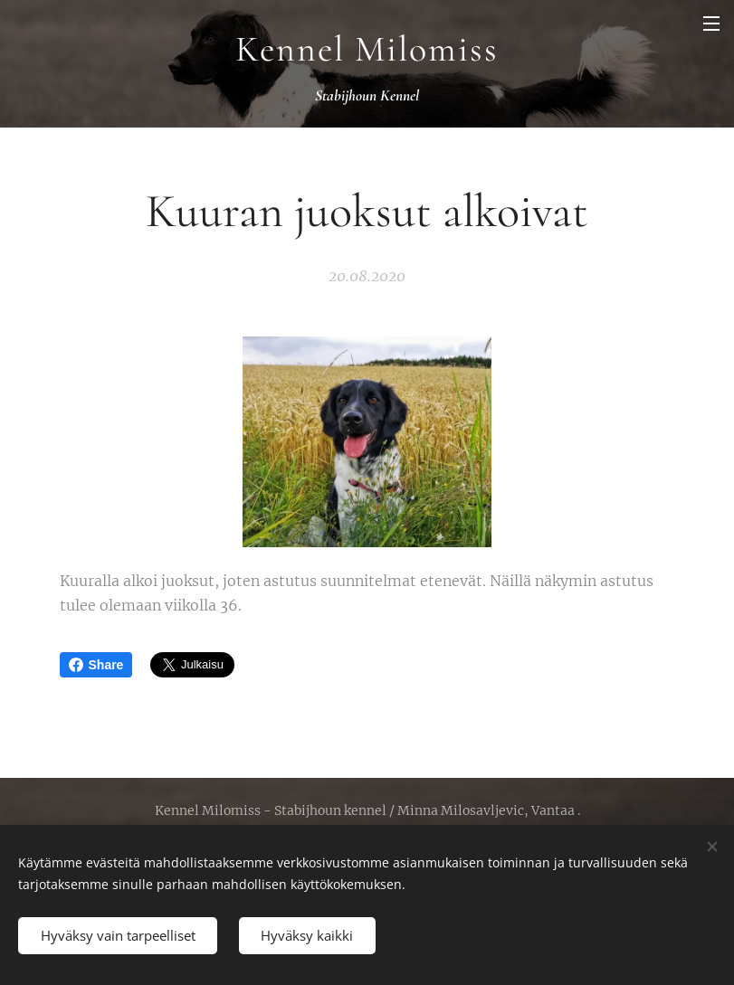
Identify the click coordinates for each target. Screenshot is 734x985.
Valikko (711, 23)
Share (96, 665)
